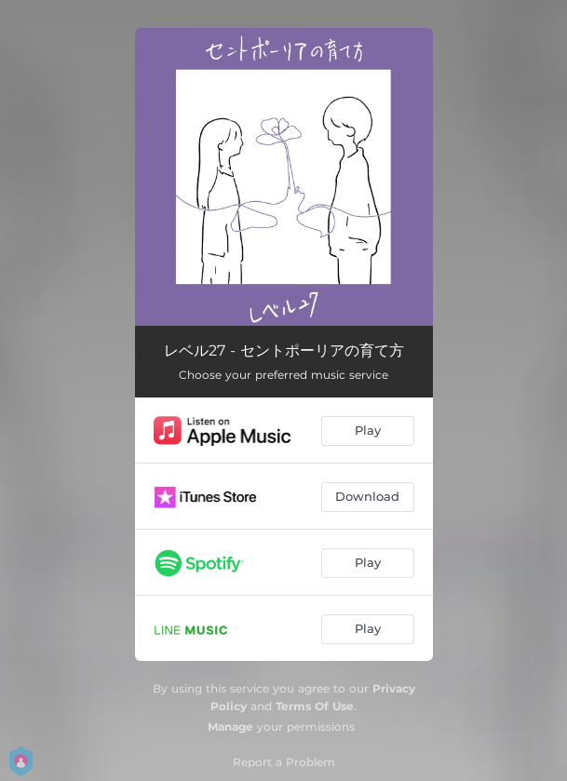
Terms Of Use (315, 706)
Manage (230, 727)
